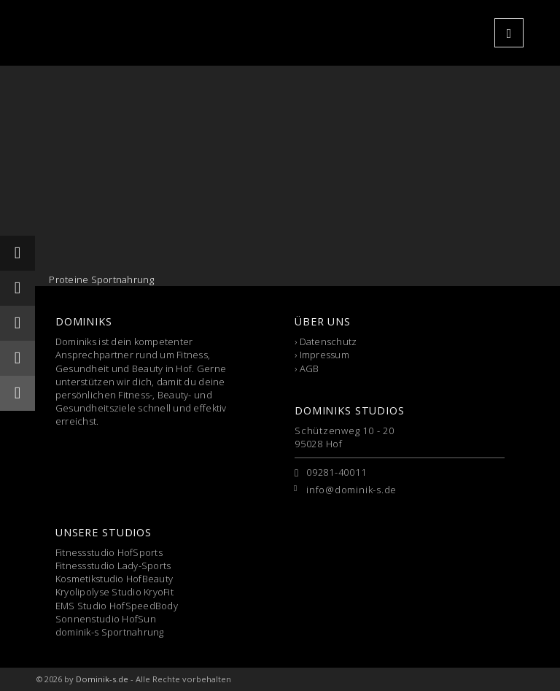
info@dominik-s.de (351, 489)
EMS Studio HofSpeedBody (116, 605)
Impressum (324, 354)
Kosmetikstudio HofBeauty (114, 578)
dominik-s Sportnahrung (109, 631)
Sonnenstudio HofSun (105, 618)
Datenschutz (328, 341)
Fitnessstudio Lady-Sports (113, 565)
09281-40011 (336, 472)
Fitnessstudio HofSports (109, 552)
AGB (309, 368)
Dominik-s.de (102, 678)
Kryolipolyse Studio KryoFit (114, 591)
